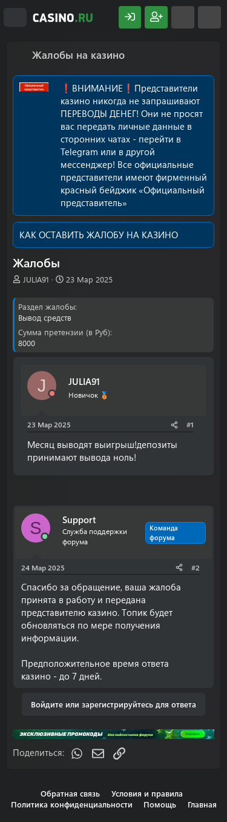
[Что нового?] (182, 17)
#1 (190, 424)
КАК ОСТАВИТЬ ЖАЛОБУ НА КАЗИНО (98, 235)
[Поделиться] (174, 425)
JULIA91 (36, 279)
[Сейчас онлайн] (44, 537)
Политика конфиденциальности (72, 804)
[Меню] (15, 17)
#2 (195, 567)
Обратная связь (70, 793)
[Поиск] (209, 17)
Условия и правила (147, 793)
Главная (202, 804)
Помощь (159, 804)
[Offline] (52, 393)
